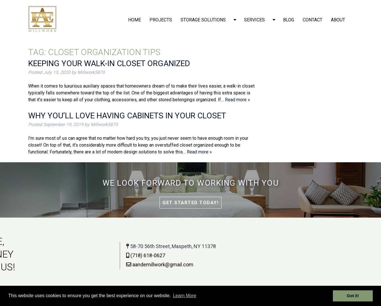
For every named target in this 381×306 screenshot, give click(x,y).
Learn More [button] (184, 295)
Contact (312, 20)
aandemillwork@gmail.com (106, 265)
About (338, 20)
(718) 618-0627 (92, 255)
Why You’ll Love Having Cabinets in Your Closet (127, 115)
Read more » (237, 99)
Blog (288, 20)
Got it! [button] (353, 295)
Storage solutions (203, 20)
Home (134, 20)
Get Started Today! (190, 202)
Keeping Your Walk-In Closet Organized (109, 63)
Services (254, 20)
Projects (160, 20)
